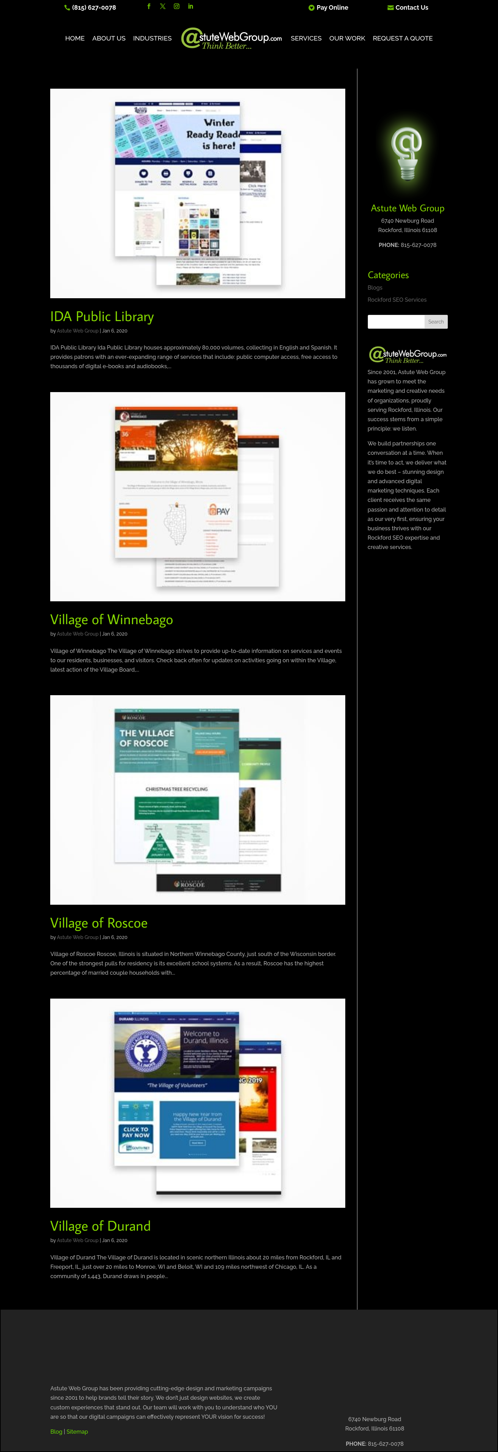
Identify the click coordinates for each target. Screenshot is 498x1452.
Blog (56, 1431)
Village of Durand (100, 1225)
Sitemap (77, 1431)
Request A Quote (403, 38)
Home (75, 38)
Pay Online (332, 7)
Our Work (347, 38)
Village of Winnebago (111, 619)
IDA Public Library (102, 316)
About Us (109, 38)
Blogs (375, 287)
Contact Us (411, 7)
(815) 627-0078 (94, 7)
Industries (152, 38)
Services (306, 38)
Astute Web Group (77, 331)
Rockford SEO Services (397, 299)
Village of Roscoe (99, 922)
